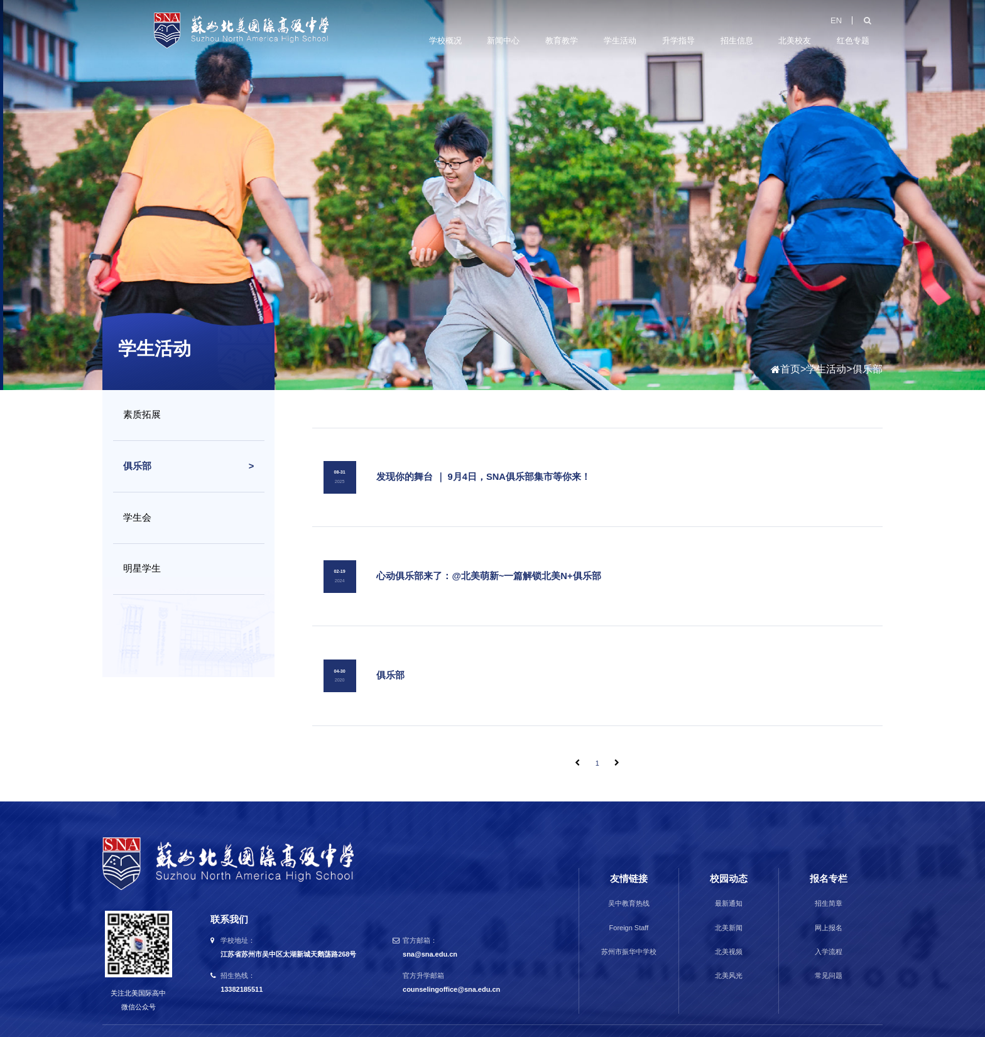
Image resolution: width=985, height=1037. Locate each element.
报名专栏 (828, 857)
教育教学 (561, 40)
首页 (790, 369)
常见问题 (828, 954)
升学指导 (678, 40)
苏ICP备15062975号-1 (600, 1019)
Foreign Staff (629, 905)
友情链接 (629, 857)
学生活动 (620, 40)
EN (836, 19)
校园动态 (729, 857)
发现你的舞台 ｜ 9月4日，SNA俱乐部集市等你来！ (483, 473)
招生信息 (737, 40)
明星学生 (142, 568)
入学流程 (828, 930)
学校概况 (445, 40)
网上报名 (828, 905)
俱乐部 (867, 369)
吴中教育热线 (629, 882)
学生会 (137, 518)
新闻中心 (503, 40)
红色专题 (853, 40)
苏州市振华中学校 (628, 930)
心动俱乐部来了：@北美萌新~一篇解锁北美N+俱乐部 (488, 565)
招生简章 (828, 882)
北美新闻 (729, 905)
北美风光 (729, 954)
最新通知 (729, 882)
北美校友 (794, 40)
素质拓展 (142, 415)
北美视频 (729, 930)
